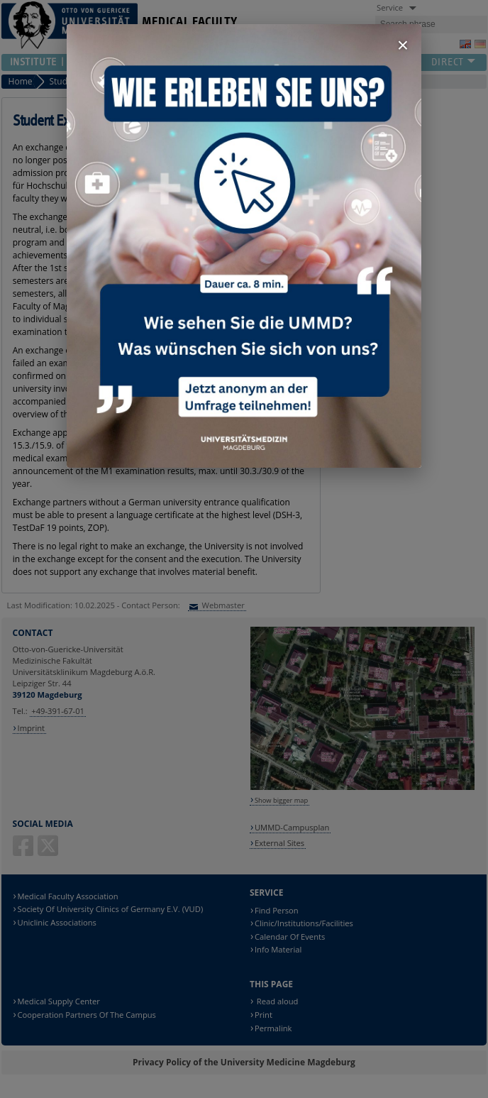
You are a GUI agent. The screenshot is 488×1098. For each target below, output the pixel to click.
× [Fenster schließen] (403, 45)
